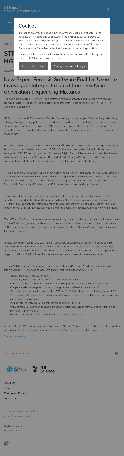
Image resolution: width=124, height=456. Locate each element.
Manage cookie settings (69, 66)
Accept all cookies (33, 66)
